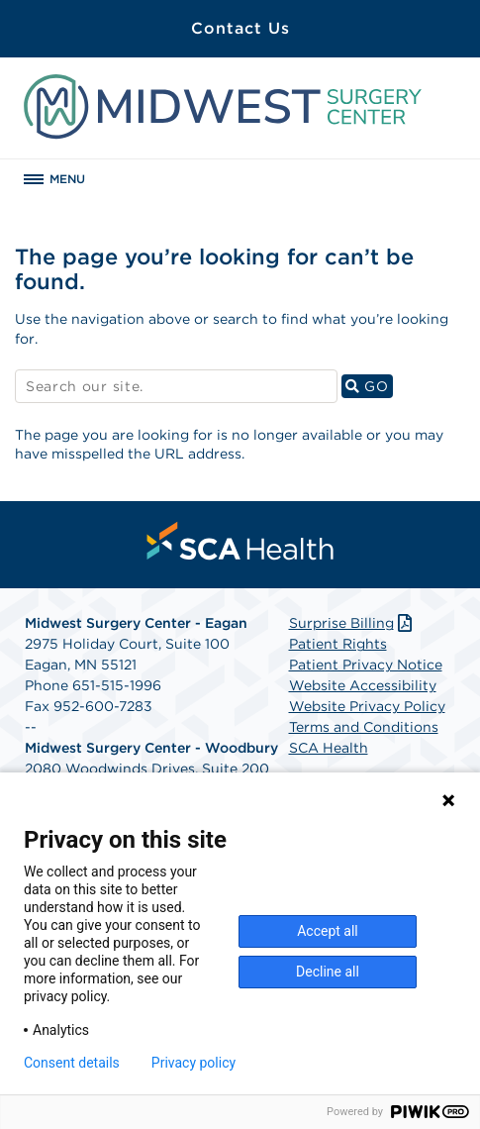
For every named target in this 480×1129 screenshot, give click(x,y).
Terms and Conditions (363, 727)
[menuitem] (240, 540)
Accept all (327, 931)
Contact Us (240, 28)
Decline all (327, 971)
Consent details (72, 1063)
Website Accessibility (362, 685)
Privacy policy (193, 1063)
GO (369, 385)
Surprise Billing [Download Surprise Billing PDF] (353, 623)
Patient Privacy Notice (365, 664)
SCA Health (328, 748)
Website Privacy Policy (367, 706)
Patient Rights (338, 644)
